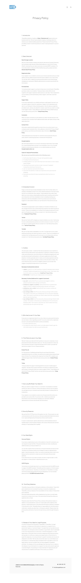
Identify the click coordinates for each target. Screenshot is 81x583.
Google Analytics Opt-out (28, 149)
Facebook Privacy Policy (30, 213)
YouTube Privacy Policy (48, 237)
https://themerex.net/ (43, 38)
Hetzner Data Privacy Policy (28, 69)
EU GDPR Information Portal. (37, 473)
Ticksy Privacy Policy (43, 111)
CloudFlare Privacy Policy (46, 273)
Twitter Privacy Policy (29, 225)
